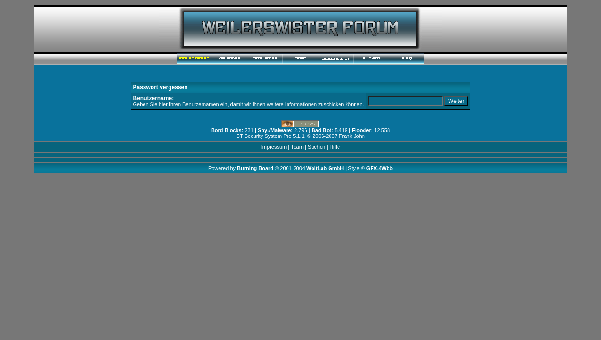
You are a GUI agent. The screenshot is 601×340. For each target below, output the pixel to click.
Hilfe (335, 147)
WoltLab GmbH (325, 168)
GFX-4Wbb (379, 168)
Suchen (316, 147)
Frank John (352, 136)
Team (297, 147)
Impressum (274, 147)
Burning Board (256, 168)
